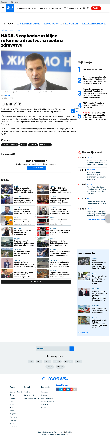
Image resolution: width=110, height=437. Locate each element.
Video (12, 423)
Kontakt (44, 407)
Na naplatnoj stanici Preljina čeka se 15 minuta (22, 253)
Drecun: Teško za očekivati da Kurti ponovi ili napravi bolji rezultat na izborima (24, 264)
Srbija (34, 8)
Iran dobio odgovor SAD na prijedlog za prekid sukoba (99, 310)
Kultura (95, 317)
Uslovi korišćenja (47, 398)
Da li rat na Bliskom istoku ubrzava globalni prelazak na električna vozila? (99, 279)
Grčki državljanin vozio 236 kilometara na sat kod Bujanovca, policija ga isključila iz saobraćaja (59, 264)
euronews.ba (86, 253)
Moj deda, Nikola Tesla (92, 69)
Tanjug (7, 95)
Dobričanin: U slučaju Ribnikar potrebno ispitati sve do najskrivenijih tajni (22, 232)
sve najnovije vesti (97, 219)
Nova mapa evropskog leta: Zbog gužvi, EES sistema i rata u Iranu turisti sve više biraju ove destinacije (95, 80)
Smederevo (45, 145)
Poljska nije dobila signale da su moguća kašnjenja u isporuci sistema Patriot (97, 214)
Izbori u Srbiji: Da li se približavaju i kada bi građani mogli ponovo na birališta (60, 190)
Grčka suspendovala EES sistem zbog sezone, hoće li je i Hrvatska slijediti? (99, 264)
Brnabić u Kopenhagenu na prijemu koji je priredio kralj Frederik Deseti (59, 201)
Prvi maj (57, 361)
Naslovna (4, 30)
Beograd (68, 361)
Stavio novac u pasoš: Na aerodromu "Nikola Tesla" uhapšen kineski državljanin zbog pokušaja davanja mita (60, 253)
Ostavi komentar (36, 168)
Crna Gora (13, 426)
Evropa (40, 8)
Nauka (89, 198)
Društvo (17, 186)
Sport (12, 411)
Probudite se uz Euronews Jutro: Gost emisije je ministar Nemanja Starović (23, 222)
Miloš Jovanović (10, 145)
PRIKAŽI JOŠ (84, 333)
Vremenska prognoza (31, 398)
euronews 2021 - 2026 (54, 432)
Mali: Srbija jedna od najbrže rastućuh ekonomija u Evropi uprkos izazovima (97, 176)
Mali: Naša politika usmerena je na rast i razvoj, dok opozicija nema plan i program (22, 211)
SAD (38, 361)
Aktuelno (17, 228)
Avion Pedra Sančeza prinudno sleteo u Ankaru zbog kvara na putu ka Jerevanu (96, 190)
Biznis (51, 8)
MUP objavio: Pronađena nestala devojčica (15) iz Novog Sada (93, 105)
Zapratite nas (63, 385)
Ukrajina (60, 367)
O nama (44, 395)
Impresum (44, 392)
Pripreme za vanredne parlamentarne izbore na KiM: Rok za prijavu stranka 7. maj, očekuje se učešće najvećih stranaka (60, 275)
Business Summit (24, 8)
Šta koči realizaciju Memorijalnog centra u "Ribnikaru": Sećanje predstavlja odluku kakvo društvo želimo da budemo (24, 201)
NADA (23, 145)
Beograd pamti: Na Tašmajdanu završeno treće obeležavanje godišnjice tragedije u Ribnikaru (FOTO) (59, 243)
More (58, 8)
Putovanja (13, 417)
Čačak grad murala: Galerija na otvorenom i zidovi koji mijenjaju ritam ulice (99, 323)
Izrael (78, 361)
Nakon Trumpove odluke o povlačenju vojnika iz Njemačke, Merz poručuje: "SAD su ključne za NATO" (99, 295)
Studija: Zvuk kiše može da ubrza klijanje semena (96, 202)
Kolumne (13, 420)
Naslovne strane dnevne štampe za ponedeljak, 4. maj (60, 232)
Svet (46, 8)
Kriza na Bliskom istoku (94, 24)
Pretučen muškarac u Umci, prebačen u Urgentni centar (58, 222)
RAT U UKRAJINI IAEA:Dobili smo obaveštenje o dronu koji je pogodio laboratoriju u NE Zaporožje (95, 116)
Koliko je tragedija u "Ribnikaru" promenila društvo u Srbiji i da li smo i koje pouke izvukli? (24, 190)
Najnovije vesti (29, 395)
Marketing (44, 404)
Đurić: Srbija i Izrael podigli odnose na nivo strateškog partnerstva (59, 211)
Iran (31, 361)
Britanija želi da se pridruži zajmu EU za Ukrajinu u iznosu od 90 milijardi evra (97, 162)
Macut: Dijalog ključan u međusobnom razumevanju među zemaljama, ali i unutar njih (23, 275)
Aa (73, 111)
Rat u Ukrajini (72, 24)
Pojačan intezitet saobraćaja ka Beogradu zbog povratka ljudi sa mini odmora (24, 243)
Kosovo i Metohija (53, 24)
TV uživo (27, 392)
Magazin (13, 414)
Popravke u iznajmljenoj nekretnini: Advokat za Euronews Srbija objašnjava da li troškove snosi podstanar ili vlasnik (95, 93)
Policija (49, 367)
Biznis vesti (91, 170)
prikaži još (36, 281)
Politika (18, 30)
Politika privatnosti (47, 401)
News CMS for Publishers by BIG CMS (55, 434)
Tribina (33, 145)
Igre (25, 401)
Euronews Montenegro (28, 24)
